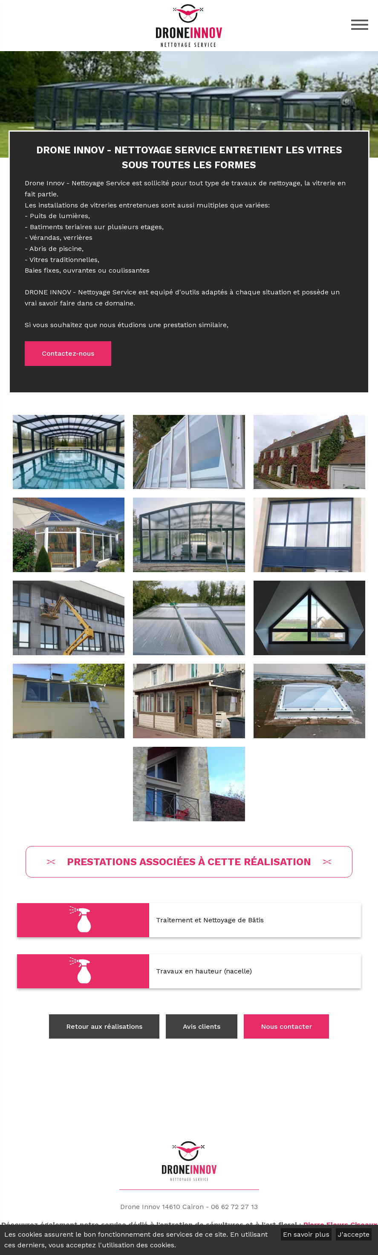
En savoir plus (306, 1234)
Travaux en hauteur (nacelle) (204, 971)
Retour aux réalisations (104, 1026)
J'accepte (353, 1234)
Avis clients (201, 1026)
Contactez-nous (68, 353)
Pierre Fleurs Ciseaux (340, 1224)
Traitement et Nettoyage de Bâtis (210, 920)
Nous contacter (286, 1026)
